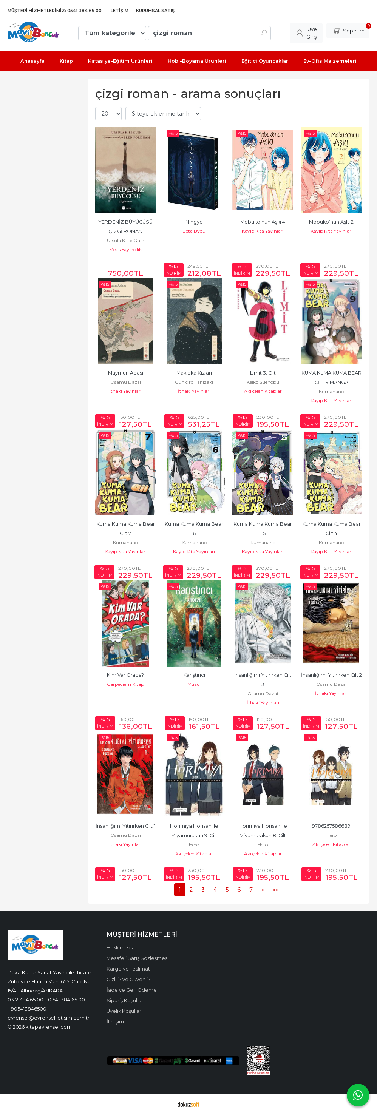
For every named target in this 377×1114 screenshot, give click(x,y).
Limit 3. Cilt (263, 373)
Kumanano (331, 391)
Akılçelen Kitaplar (263, 391)
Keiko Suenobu (263, 382)
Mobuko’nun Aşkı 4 (262, 222)
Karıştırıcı (194, 675)
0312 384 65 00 (25, 1000)
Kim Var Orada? (125, 675)
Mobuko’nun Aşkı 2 (331, 222)
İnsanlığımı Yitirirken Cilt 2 (331, 675)
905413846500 (28, 1009)
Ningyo (194, 222)
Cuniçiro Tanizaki (194, 382)
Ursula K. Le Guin (125, 240)
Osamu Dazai (125, 382)
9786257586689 (331, 826)
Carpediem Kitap (125, 684)
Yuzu (194, 684)
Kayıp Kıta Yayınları (263, 231)
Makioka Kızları (194, 373)
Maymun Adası (125, 373)
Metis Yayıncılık (125, 249)
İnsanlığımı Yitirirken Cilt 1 (125, 826)
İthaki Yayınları (125, 391)
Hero (194, 844)
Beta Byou (193, 231)
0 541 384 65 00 (66, 1000)
